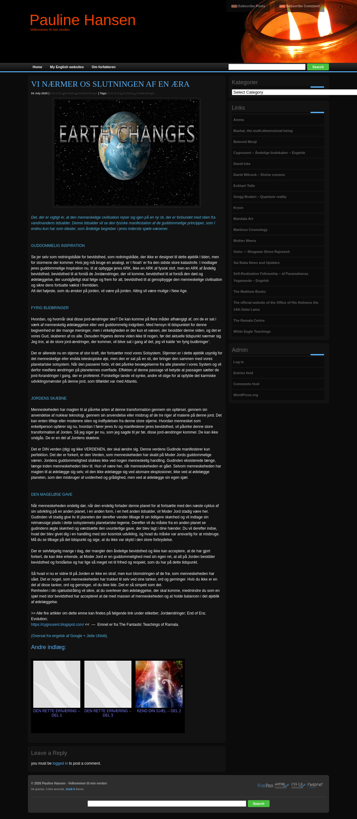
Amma (238, 120)
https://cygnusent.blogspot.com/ (57, 624)
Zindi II (70, 789)
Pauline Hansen (82, 20)
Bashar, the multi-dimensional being (263, 131)
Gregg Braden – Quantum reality (259, 197)
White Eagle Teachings (252, 331)
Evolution (70, 93)
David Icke (241, 164)
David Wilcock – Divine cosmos (259, 175)
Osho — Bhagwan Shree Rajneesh (261, 252)
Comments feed (246, 384)
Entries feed (243, 373)
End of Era (57, 93)
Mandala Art (243, 219)
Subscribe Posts (251, 6)
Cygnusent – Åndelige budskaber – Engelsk (269, 153)
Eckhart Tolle (244, 186)
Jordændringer (145, 93)
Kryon (238, 208)
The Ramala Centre (249, 320)
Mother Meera (244, 241)
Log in (238, 362)
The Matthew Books (249, 291)
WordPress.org (245, 395)
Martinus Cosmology (250, 230)
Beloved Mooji (245, 142)
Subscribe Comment (303, 6)
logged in (60, 763)
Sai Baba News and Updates (256, 263)
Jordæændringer (87, 93)
